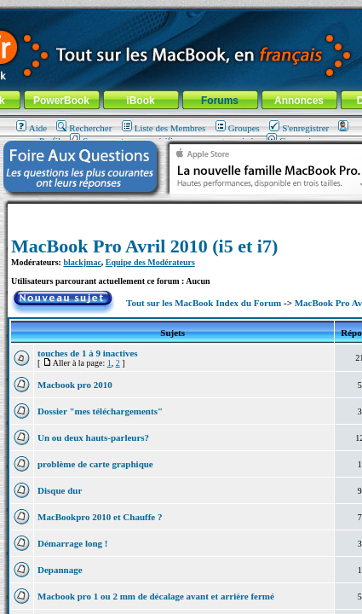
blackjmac (82, 262)
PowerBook (61, 101)
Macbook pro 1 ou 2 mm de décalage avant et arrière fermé (155, 596)
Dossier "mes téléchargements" (100, 411)
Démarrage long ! (72, 543)
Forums (219, 101)
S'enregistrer (299, 128)
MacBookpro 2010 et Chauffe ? (99, 517)
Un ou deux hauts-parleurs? (93, 437)
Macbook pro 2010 (74, 384)
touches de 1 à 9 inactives (87, 353)
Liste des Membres (164, 128)
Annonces (299, 101)
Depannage (60, 570)
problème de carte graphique (95, 464)
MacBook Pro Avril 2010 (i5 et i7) (144, 246)
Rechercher (84, 128)
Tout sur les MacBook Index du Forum (203, 303)
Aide (31, 128)
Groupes (237, 128)
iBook (140, 101)
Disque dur (59, 490)
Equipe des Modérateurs (150, 262)
